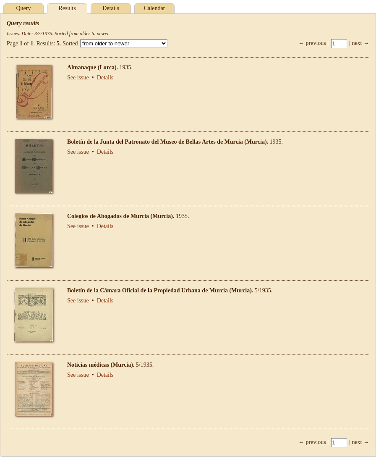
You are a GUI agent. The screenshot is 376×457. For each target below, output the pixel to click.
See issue (78, 77)
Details (110, 8)
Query (23, 8)
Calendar (154, 8)
